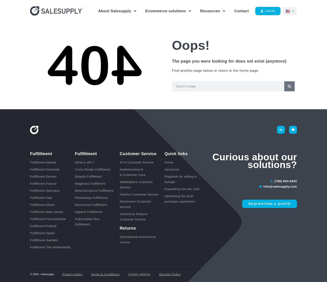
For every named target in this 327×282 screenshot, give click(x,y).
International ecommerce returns (138, 239)
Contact (241, 11)
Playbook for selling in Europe (181, 179)
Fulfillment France (43, 183)
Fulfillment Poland (43, 226)
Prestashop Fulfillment (91, 197)
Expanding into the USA (182, 189)
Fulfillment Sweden (44, 240)
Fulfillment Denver (43, 176)
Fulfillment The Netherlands (50, 247)
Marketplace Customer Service (136, 184)
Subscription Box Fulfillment (87, 221)
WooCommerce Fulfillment (94, 190)
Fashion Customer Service (139, 194)
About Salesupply (117, 11)
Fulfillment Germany (45, 190)
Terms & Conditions (105, 274)
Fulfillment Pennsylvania (48, 219)
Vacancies (172, 169)
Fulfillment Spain (42, 233)
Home (169, 162)
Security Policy (170, 274)
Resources (213, 11)
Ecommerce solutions (168, 11)
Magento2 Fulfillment (90, 183)
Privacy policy (72, 274)
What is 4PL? (84, 162)
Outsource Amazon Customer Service (134, 216)
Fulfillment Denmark (44, 169)
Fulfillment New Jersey (46, 212)
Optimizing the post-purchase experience (180, 198)
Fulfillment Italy (41, 197)
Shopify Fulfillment (88, 176)
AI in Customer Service (136, 162)
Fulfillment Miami (42, 205)
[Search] (289, 86)
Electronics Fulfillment (91, 205)
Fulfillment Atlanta (43, 162)
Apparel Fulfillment (88, 212)
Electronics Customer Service (135, 204)
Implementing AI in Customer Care (133, 172)
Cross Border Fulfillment (92, 169)
